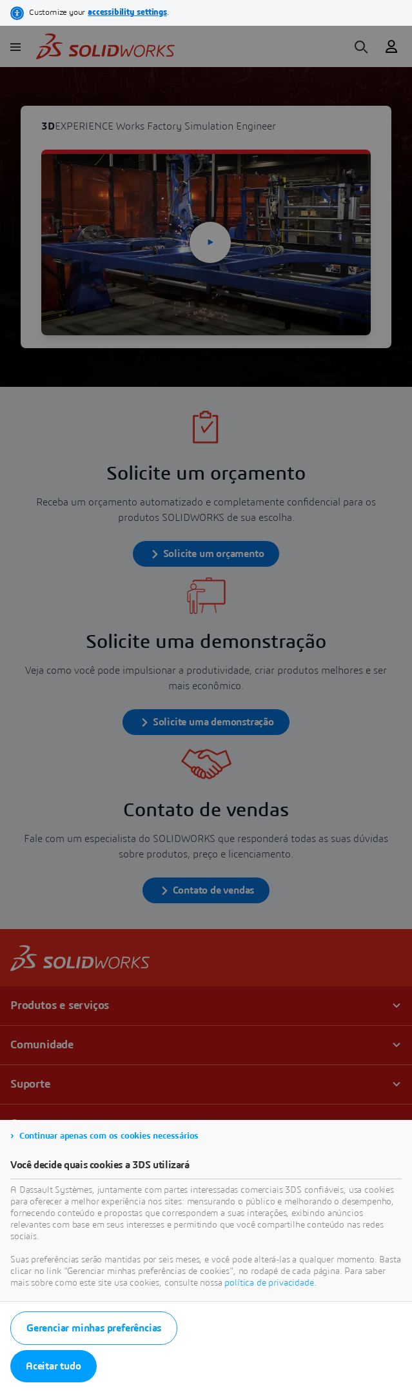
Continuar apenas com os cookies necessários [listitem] (109, 1136)
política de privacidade (268, 1283)
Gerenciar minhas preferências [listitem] (93, 1328)
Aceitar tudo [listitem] (53, 1366)
